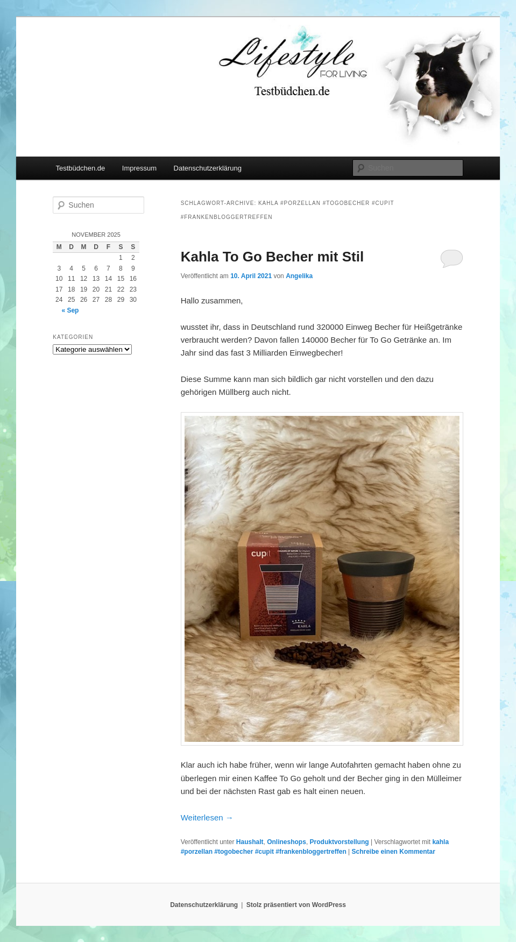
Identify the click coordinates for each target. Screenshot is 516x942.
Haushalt (250, 842)
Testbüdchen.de (80, 168)
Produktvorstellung (339, 842)
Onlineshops (286, 842)
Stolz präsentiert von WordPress (296, 905)
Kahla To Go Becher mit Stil (272, 257)
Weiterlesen (207, 817)
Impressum (139, 168)
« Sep (70, 310)
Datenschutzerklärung (208, 168)
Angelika (299, 276)
